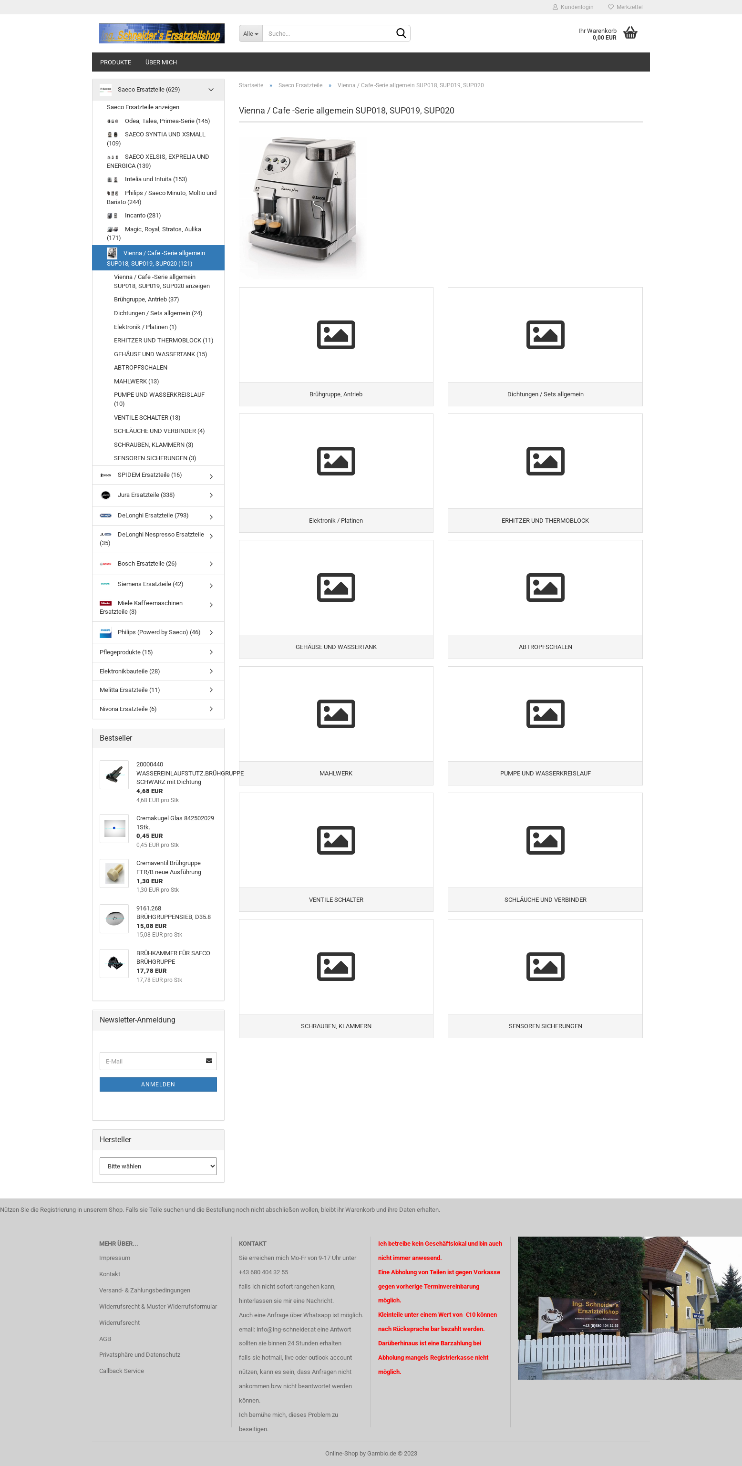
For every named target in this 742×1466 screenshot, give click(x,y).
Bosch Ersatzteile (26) (138, 564)
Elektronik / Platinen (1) (145, 326)
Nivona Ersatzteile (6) (128, 708)
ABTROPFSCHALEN (140, 367)
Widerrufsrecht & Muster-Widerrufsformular (158, 1306)
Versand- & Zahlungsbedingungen (144, 1290)
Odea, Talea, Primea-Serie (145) (158, 120)
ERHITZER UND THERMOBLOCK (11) (164, 340)
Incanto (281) (134, 215)
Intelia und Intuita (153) (147, 179)
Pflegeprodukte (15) (126, 652)
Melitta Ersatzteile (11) (130, 689)
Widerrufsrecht (119, 1322)
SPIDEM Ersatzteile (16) (141, 474)
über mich (161, 62)
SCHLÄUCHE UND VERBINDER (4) (159, 430)
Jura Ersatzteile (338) (137, 495)
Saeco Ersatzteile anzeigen (143, 107)
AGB (105, 1338)
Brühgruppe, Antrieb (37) (146, 299)
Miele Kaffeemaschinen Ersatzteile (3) (141, 607)
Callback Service (121, 1370)
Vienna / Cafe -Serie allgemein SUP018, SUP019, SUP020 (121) (156, 257)
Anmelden (158, 1084)
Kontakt (109, 1274)
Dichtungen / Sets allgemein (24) (158, 313)
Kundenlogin (573, 7)
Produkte (115, 62)
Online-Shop (341, 1453)
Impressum (114, 1257)
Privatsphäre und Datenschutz (139, 1354)
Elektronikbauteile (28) (130, 671)
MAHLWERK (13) (136, 381)
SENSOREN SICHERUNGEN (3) (155, 458)
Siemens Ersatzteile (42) (142, 584)
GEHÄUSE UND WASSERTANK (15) (160, 354)
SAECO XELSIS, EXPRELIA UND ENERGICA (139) (158, 161)
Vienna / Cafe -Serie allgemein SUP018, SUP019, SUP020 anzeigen (162, 281)
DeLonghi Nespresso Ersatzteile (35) (152, 539)
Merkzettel (625, 7)
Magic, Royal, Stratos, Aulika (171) (154, 234)
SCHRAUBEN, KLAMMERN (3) (154, 444)
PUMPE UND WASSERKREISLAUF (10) (159, 399)
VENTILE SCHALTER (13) (147, 417)
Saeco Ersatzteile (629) (140, 90)
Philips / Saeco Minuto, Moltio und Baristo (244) (161, 197)
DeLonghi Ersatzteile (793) (144, 516)
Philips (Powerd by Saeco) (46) (150, 632)
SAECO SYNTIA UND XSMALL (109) (156, 139)
